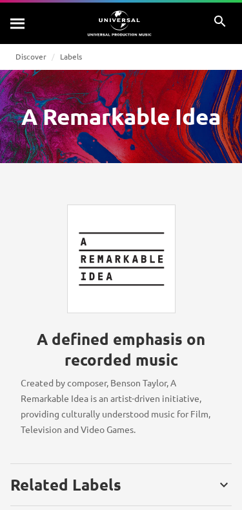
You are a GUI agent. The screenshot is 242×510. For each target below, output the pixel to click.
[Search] (18, 23)
